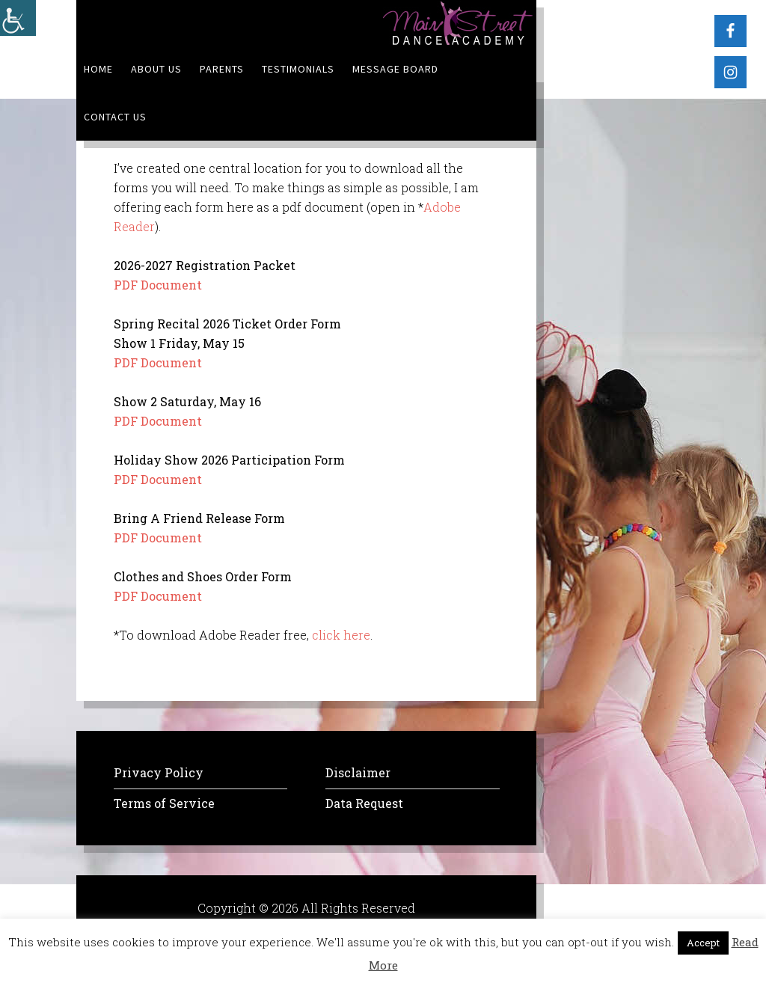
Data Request (364, 803)
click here (341, 635)
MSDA (458, 22)
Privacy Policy (158, 772)
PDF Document (158, 285)
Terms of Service (164, 803)
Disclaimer (357, 772)
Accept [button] (703, 942)
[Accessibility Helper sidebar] (18, 18)
